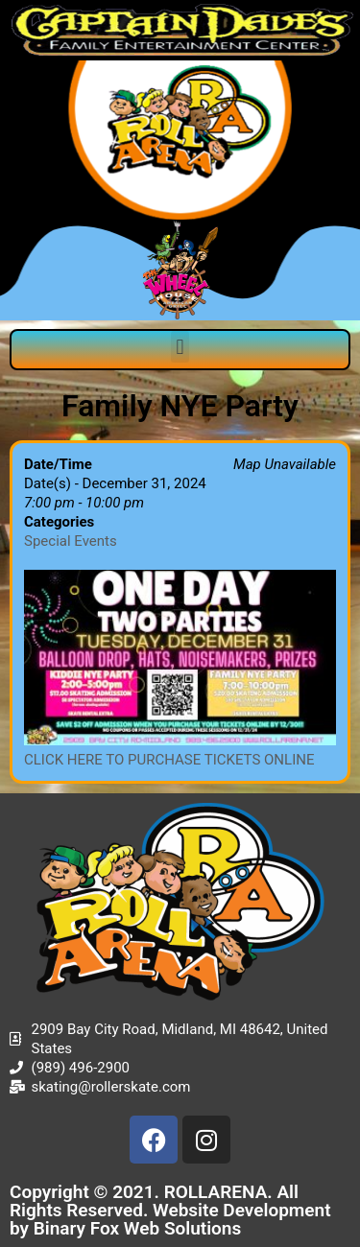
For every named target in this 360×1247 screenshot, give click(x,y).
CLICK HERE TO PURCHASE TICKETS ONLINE (169, 759)
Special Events (70, 541)
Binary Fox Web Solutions (138, 1228)
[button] (180, 347)
